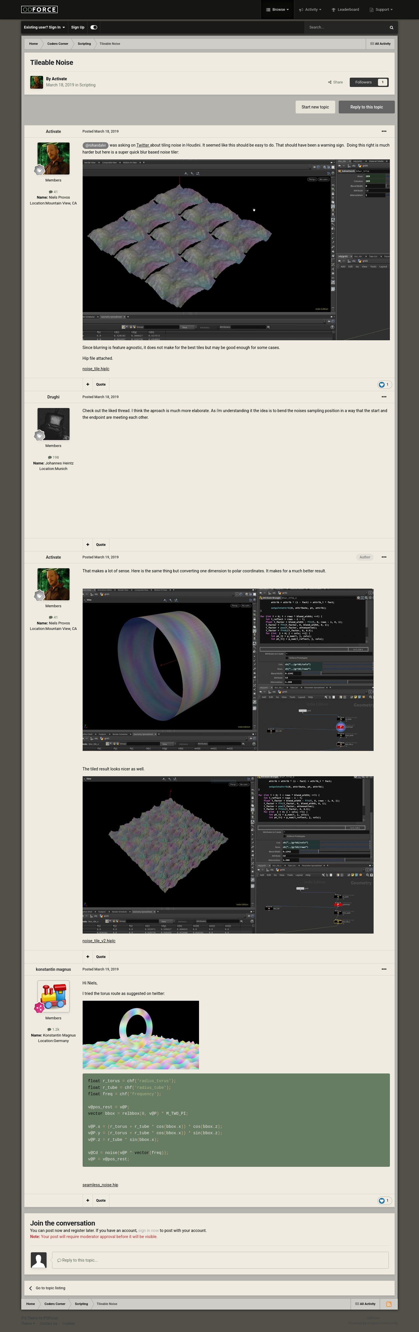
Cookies (68, 1324)
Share (335, 82)
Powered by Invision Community (373, 1323)
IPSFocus (50, 1318)
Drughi (53, 397)
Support (382, 9)
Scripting (87, 85)
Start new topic (315, 107)
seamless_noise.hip (100, 1185)
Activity (311, 9)
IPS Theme (29, 1318)
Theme (28, 1324)
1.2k (53, 1029)
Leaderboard (348, 9)
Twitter (143, 145)
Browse (278, 9)
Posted (101, 131)
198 (53, 457)
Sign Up (77, 27)
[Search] (331, 27)
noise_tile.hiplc (96, 368)
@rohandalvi (96, 145)
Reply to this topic (367, 107)
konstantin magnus (53, 969)
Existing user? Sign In (44, 27)
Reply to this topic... (77, 1260)
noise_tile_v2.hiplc (99, 941)
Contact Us (48, 1324)
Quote (101, 384)
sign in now (148, 1230)
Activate (59, 78)
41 (53, 192)
